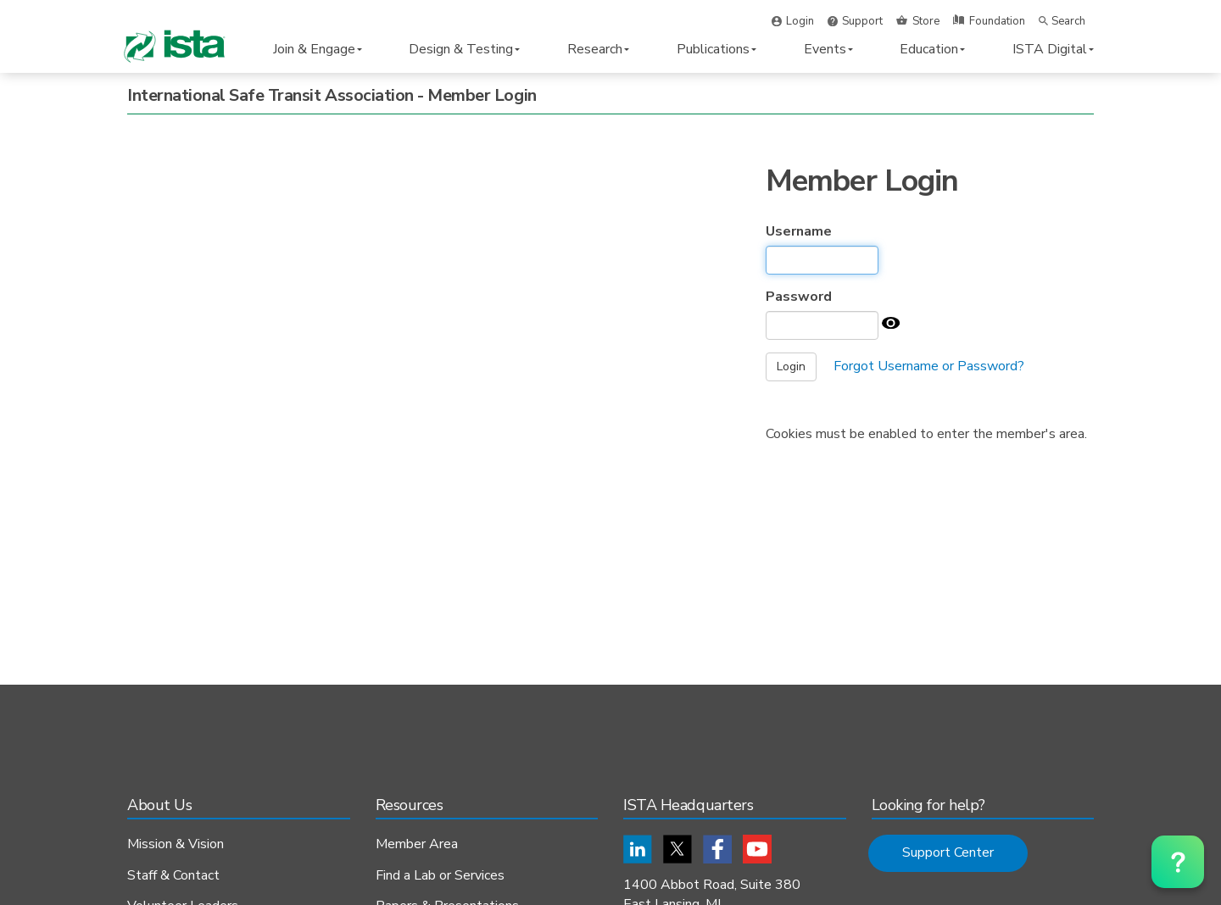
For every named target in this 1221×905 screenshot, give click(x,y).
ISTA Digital (1053, 49)
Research (598, 49)
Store (925, 21)
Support (862, 21)
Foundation (997, 21)
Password (799, 296)
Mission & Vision (175, 844)
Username (799, 231)
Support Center (948, 852)
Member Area (417, 844)
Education (932, 49)
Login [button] (800, 21)
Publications (716, 49)
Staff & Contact (173, 876)
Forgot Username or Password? (929, 366)
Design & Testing (464, 49)
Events (828, 49)
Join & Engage (317, 49)
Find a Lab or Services (440, 876)
